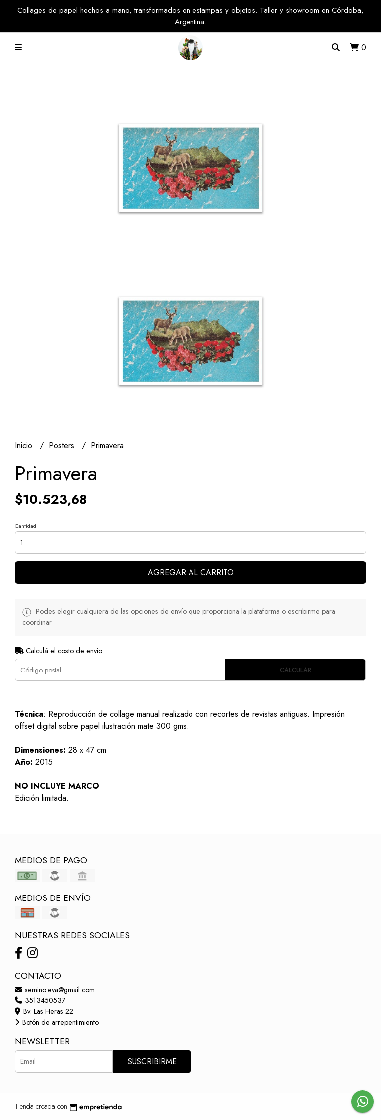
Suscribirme (152, 1061)
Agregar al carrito (191, 572)
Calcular (295, 669)
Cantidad (25, 526)
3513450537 (40, 1000)
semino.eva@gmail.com (55, 990)
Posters (63, 445)
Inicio (25, 445)
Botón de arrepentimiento (57, 1022)
